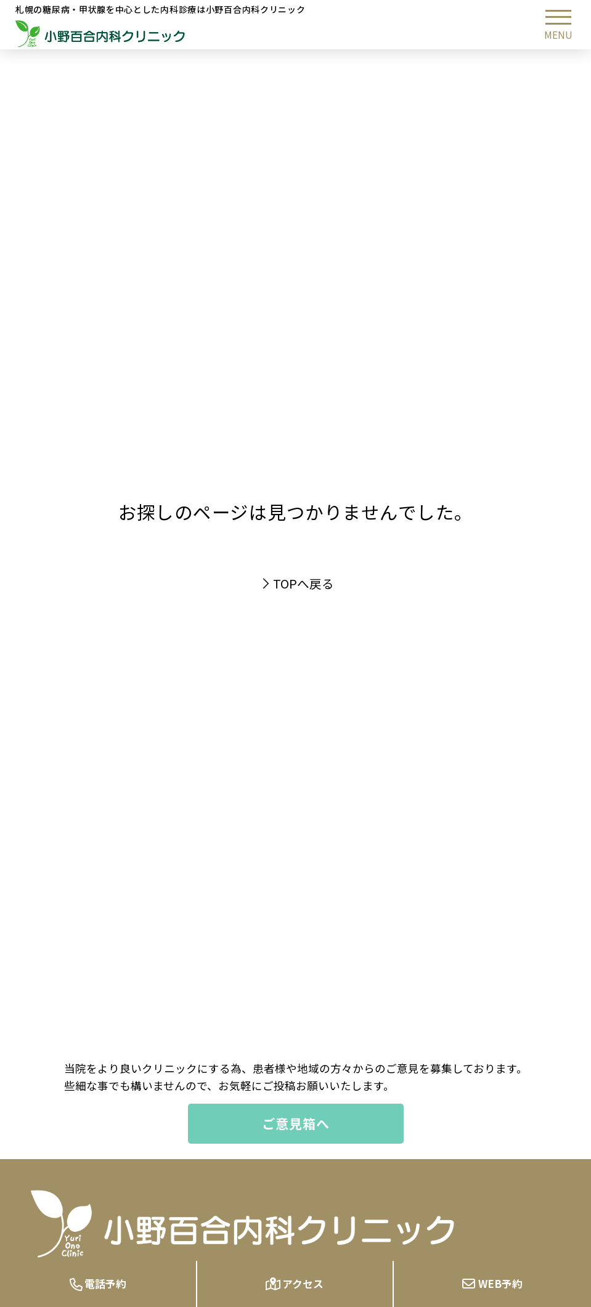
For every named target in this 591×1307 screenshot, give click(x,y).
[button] (558, 25)
